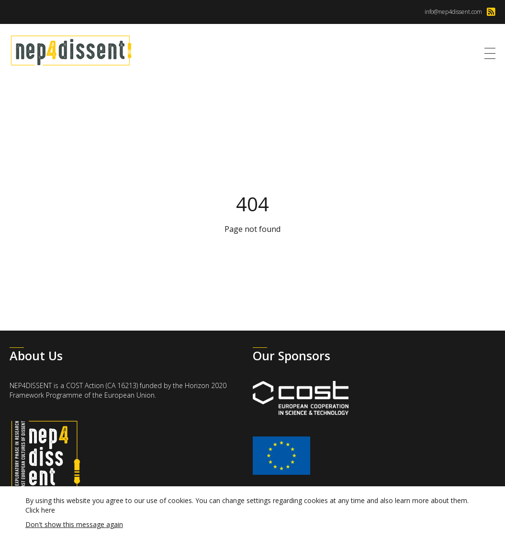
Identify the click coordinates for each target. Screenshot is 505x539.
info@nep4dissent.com (453, 12)
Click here (40, 510)
